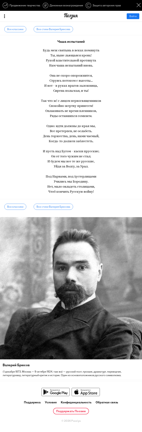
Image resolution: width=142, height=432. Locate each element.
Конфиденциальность (76, 402)
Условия (51, 402)
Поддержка (32, 402)
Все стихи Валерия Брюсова (53, 29)
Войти (133, 16)
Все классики (15, 29)
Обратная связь (107, 402)
